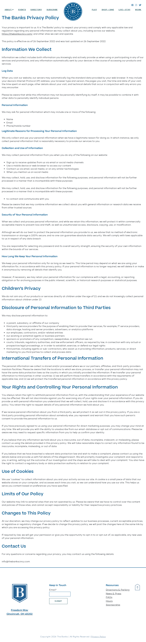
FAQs (109, 597)
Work (138, 10)
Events (22, 10)
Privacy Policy (98, 636)
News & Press (113, 593)
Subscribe (52, 10)
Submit (58, 601)
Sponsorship (113, 604)
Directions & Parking (118, 589)
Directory (36, 10)
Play (94, 10)
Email (53, 589)
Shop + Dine (108, 10)
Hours (109, 601)
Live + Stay (124, 10)
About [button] (8, 10)
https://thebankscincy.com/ (17, 33)
